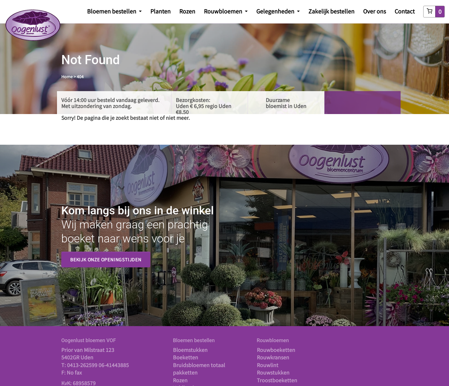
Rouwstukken (273, 372)
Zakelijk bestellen (331, 11)
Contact (405, 11)
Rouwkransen (273, 357)
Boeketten (185, 357)
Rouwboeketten (276, 349)
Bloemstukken (190, 349)
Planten (160, 11)
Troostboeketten (277, 380)
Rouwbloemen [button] (223, 11)
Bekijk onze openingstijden (105, 259)
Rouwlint (267, 365)
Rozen (187, 11)
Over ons (374, 11)
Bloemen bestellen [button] (112, 11)
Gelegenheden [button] (276, 11)
